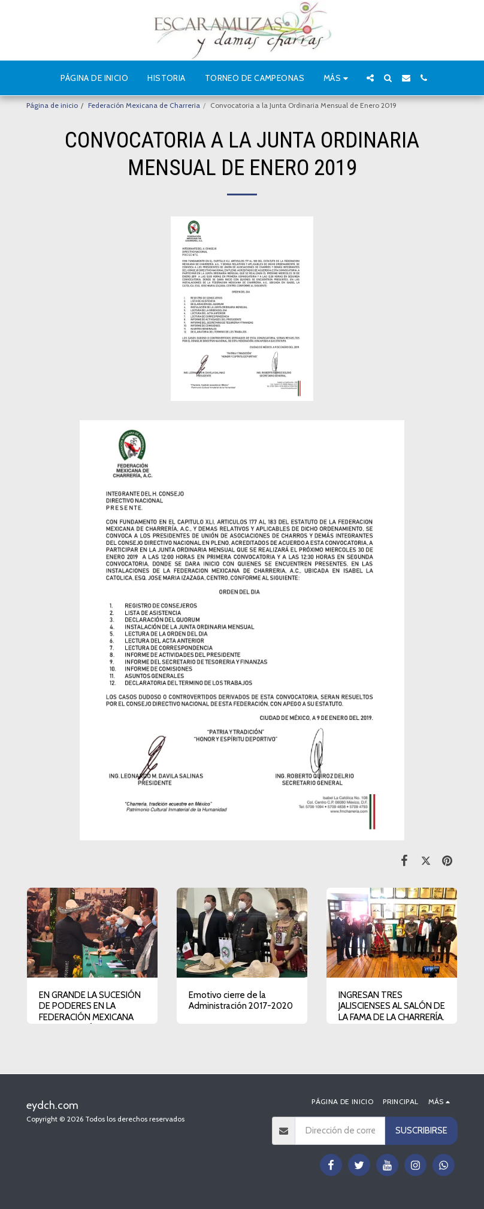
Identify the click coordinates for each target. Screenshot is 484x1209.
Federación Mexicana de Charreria (144, 105)
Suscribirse (421, 1130)
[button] (370, 78)
